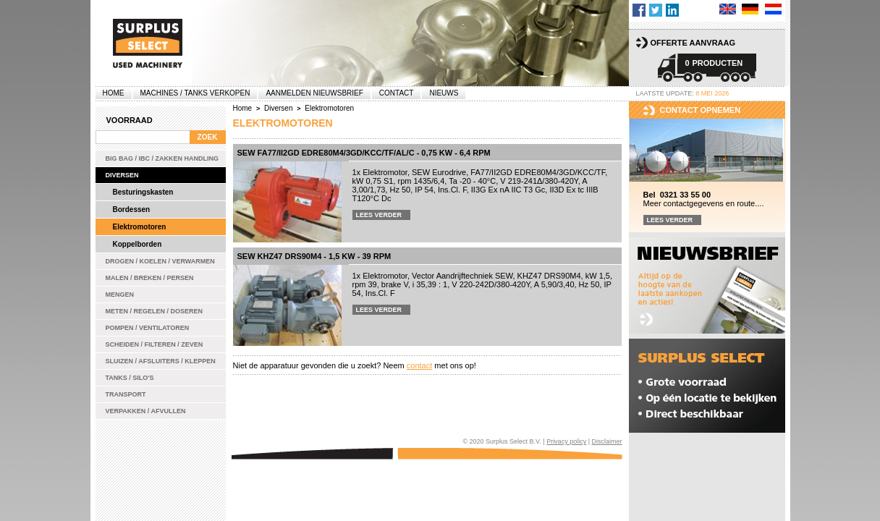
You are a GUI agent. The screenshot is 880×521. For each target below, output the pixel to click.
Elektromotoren (139, 227)
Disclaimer (606, 441)
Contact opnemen (700, 110)
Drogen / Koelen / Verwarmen (160, 261)
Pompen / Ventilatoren (148, 327)
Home (113, 93)
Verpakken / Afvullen (146, 411)
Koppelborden (137, 244)
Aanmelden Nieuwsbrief (314, 93)
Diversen (122, 175)
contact (419, 365)
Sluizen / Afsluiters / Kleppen (161, 361)
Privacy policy (566, 441)
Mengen (120, 294)
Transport (126, 394)
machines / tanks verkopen (195, 93)
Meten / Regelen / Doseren (154, 311)
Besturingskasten (143, 192)
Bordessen (132, 209)
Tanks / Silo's (130, 377)
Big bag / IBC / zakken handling (162, 158)
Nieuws (443, 93)
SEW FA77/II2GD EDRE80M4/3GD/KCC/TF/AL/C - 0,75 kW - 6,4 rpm (364, 152)
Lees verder (379, 215)
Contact (396, 93)
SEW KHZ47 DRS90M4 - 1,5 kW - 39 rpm (314, 256)
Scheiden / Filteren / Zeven (154, 344)
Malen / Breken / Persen (150, 277)
